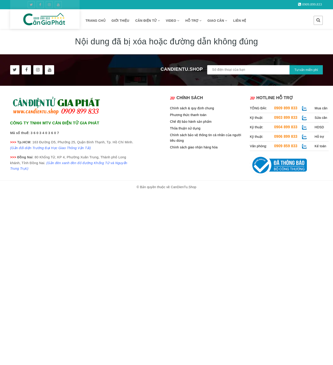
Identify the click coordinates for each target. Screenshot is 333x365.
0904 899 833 (285, 127)
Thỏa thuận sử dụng (185, 128)
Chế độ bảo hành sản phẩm (191, 121)
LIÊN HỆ (239, 20)
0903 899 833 (285, 118)
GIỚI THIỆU (120, 20)
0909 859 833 (285, 146)
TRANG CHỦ (95, 20)
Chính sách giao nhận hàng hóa (194, 147)
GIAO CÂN (217, 20)
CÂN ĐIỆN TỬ (147, 20)
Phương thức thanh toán (188, 115)
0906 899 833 (285, 136)
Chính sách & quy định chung (192, 108)
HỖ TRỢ (193, 20)
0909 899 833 (285, 108)
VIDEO (172, 20)
